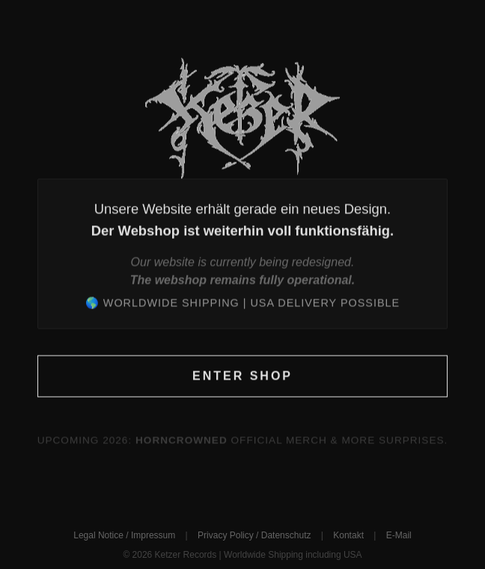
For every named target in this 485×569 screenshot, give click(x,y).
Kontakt (348, 535)
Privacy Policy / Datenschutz (254, 535)
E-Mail (399, 535)
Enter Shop (242, 376)
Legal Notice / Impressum (124, 535)
